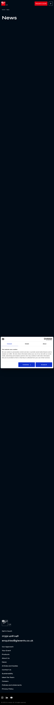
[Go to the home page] (6, 623)
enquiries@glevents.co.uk (17, 640)
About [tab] (44, 343)
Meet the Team (8, 677)
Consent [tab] (9, 343)
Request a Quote (41, 3)
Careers (5, 681)
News (4, 662)
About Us (5, 658)
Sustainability (7, 674)
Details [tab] (27, 343)
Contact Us (6, 670)
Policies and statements (12, 685)
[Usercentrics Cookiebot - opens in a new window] (45, 339)
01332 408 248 (10, 636)
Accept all (44, 364)
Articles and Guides (10, 666)
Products (5, 654)
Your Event (6, 651)
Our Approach (7, 647)
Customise (27, 364)
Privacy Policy (7, 689)
